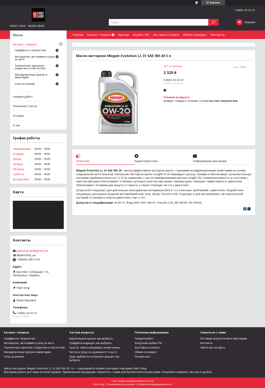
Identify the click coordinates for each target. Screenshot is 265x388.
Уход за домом (25, 83)
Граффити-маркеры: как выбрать (90, 343)
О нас (16, 125)
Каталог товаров (99, 35)
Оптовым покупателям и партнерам (223, 338)
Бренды (123, 35)
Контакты (218, 35)
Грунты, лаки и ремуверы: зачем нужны (94, 347)
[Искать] (213, 22)
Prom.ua (149, 381)
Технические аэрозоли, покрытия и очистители (30, 67)
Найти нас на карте (212, 347)
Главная (77, 35)
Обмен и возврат (195, 35)
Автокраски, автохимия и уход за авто (35, 58)
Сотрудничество (84, 43)
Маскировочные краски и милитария (31, 76)
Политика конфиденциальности (154, 384)
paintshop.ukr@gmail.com (32, 251)
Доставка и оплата (166, 35)
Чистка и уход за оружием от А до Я (93, 352)
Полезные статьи (25, 106)
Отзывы (18, 115)
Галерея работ (144, 338)
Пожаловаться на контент (121, 384)
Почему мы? (143, 356)
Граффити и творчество (30, 50)
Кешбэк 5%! (141, 35)
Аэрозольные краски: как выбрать (91, 338)
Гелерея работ (23, 96)
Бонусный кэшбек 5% (148, 343)
